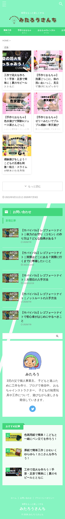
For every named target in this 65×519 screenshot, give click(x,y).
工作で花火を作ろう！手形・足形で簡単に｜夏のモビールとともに (40, 473)
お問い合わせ (26, 498)
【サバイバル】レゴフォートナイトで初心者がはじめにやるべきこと (41, 316)
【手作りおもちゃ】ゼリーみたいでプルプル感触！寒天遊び (47, 121)
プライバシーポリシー (44, 498)
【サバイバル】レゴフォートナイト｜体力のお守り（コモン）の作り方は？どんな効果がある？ (41, 234)
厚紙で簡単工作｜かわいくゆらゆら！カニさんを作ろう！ (40, 454)
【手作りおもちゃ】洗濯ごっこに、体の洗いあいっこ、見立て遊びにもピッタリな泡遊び (47, 83)
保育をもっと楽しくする (32, 504)
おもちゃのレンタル (46, 31)
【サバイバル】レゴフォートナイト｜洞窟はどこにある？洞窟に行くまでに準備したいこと (41, 257)
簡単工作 (7, 31)
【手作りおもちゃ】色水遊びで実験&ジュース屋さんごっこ (16, 121)
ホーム (14, 498)
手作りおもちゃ (24, 31)
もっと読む (34, 186)
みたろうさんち (33, 509)
